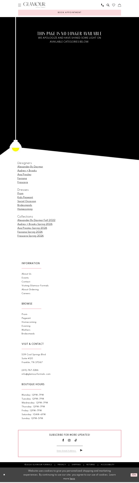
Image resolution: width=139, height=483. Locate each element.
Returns (91, 465)
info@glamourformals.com (36, 375)
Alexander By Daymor (30, 167)
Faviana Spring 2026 (30, 232)
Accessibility (108, 465)
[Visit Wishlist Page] (114, 5)
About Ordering (30, 290)
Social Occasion (26, 202)
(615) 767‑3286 (30, 371)
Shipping (76, 465)
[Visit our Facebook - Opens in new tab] (63, 441)
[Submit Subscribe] (81, 451)
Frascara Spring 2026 (30, 236)
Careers (26, 294)
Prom (20, 194)
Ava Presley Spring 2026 (32, 229)
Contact (26, 282)
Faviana (22, 179)
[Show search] (108, 5)
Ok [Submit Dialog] (134, 475)
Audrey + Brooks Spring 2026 (34, 225)
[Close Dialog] (4, 475)
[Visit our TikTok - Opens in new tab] (75, 441)
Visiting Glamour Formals (35, 286)
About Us (26, 275)
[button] (19, 5)
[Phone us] (102, 5)
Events (25, 278)
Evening (26, 327)
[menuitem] (19, 5)
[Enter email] (67, 451)
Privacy (62, 465)
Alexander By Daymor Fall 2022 (36, 221)
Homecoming (25, 210)
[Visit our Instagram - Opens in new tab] (69, 441)
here (72, 479)
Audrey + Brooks (27, 171)
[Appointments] (69, 13)
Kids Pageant (25, 198)
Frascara (22, 183)
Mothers (26, 331)
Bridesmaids (24, 206)
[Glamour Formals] (34, 5)
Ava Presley (24, 175)
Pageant (26, 319)
